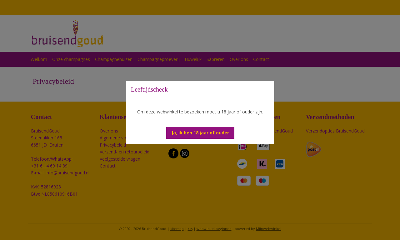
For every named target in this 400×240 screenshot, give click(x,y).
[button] (200, 133)
